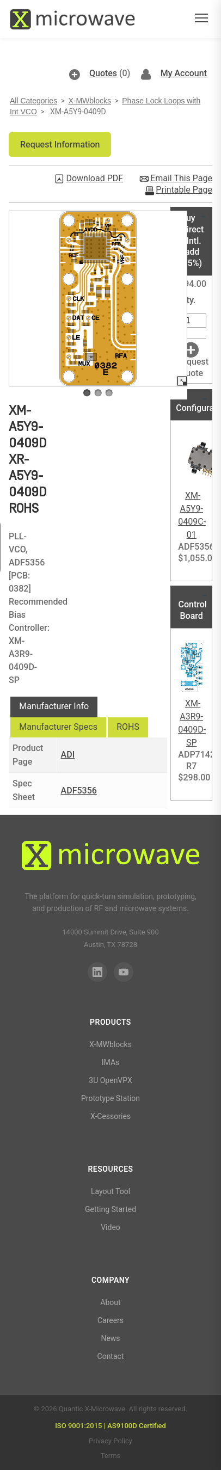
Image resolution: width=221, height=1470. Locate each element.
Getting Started (110, 1209)
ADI (68, 754)
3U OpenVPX (110, 1080)
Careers (110, 1320)
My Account (184, 73)
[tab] (53, 707)
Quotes (103, 73)
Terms (111, 1455)
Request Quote (192, 367)
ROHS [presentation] (127, 727)
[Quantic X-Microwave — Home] (72, 19)
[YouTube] (123, 972)
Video (110, 1227)
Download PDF (94, 178)
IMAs (111, 1062)
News (110, 1338)
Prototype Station (110, 1098)
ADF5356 (79, 790)
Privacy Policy (110, 1441)
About (110, 1302)
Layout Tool (110, 1191)
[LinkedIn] (97, 972)
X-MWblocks (89, 100)
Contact (110, 1356)
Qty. (188, 300)
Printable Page (184, 190)
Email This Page (181, 178)
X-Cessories (110, 1116)
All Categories (33, 100)
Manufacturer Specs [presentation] (58, 727)
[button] (60, 144)
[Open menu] (201, 19)
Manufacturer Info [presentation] (54, 706)
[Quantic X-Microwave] (110, 857)
